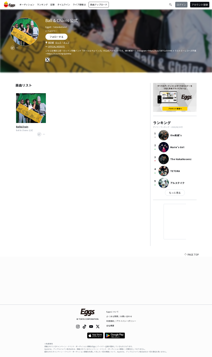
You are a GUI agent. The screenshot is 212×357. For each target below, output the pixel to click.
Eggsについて (112, 311)
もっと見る (175, 192)
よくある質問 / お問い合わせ (119, 316)
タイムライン (63, 4)
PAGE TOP (191, 302)
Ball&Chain (22, 126)
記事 (52, 4)
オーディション (26, 4)
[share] (13, 48)
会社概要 (110, 325)
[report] (17, 48)
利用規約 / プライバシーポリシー (121, 321)
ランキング (42, 4)
